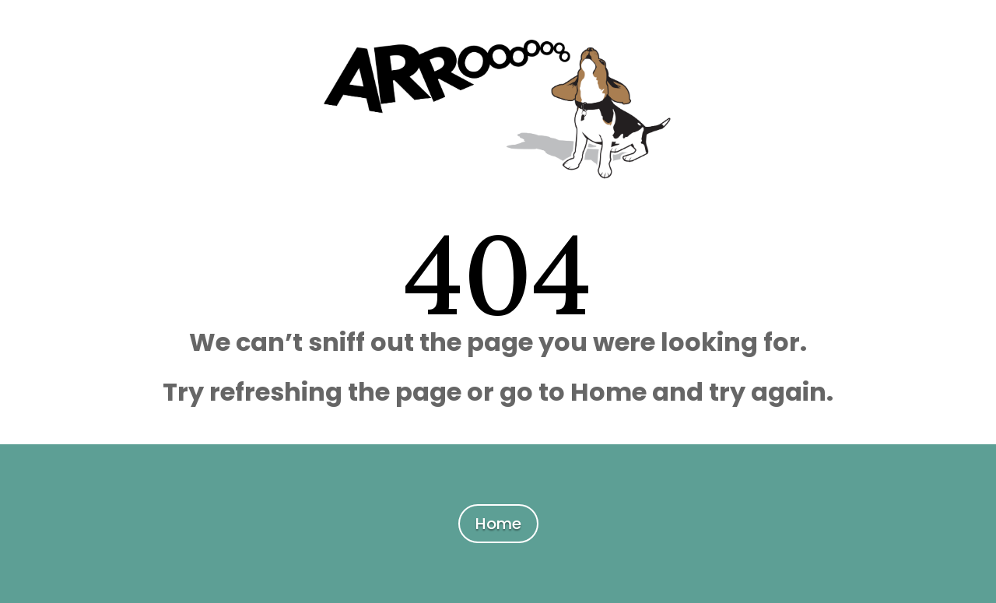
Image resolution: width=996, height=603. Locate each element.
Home (498, 524)
